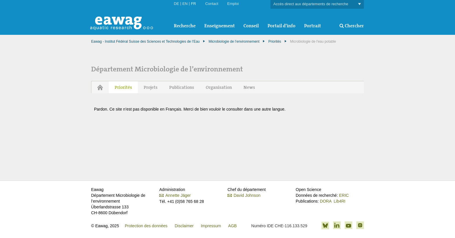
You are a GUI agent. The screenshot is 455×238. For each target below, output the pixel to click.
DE (176, 3)
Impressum (211, 225)
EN (184, 3)
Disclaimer (184, 225)
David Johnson (247, 195)
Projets (151, 87)
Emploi (233, 3)
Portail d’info (281, 26)
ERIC (344, 195)
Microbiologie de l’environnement (234, 41)
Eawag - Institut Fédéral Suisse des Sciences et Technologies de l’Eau (145, 41)
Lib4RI (339, 201)
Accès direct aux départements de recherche (317, 4)
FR (193, 3)
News (249, 87)
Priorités (274, 41)
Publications (181, 87)
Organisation (219, 87)
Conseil (251, 26)
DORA (325, 201)
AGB (232, 225)
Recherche (185, 26)
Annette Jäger (178, 195)
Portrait (312, 26)
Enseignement (219, 26)
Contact (211, 3)
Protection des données (146, 225)
